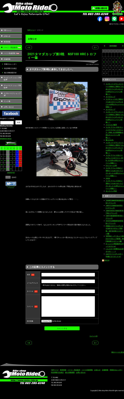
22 (8, 165)
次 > (95, 47)
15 (8, 160)
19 (20, 160)
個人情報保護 (70, 372)
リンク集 (7, 101)
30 (11, 169)
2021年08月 (113, 46)
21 (4, 165)
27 (1, 169)
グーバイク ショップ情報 (12, 87)
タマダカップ (110, 97)
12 (20, 156)
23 (11, 165)
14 (4, 160)
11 (17, 156)
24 (14, 165)
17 (14, 160)
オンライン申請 (111, 191)
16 (11, 160)
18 (17, 160)
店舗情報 (7, 59)
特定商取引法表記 (10, 68)
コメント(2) (93, 336)
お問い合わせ (9, 107)
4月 (13, 173)
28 (4, 169)
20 (1, 165)
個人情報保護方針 (10, 73)
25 (17, 165)
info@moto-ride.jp (5, 139)
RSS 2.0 (105, 260)
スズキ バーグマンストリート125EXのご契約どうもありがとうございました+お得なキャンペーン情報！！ (115, 89)
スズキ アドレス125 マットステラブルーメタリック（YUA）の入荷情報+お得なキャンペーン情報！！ (114, 132)
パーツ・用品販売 (10, 47)
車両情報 (7, 42)
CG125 (108, 178)
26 (20, 165)
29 (8, 169)
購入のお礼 (110, 140)
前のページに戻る (117, 352)
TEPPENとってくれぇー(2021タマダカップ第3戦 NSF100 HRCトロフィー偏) (115, 238)
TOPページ (8, 30)
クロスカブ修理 (111, 125)
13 (1, 160)
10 (14, 156)
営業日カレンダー (10, 64)
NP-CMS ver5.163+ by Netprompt (11, 187)
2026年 (9, 173)
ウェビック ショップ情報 (12, 79)
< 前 (28, 47)
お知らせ (7, 36)
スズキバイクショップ (12, 94)
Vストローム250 (111, 165)
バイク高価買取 (10, 53)
